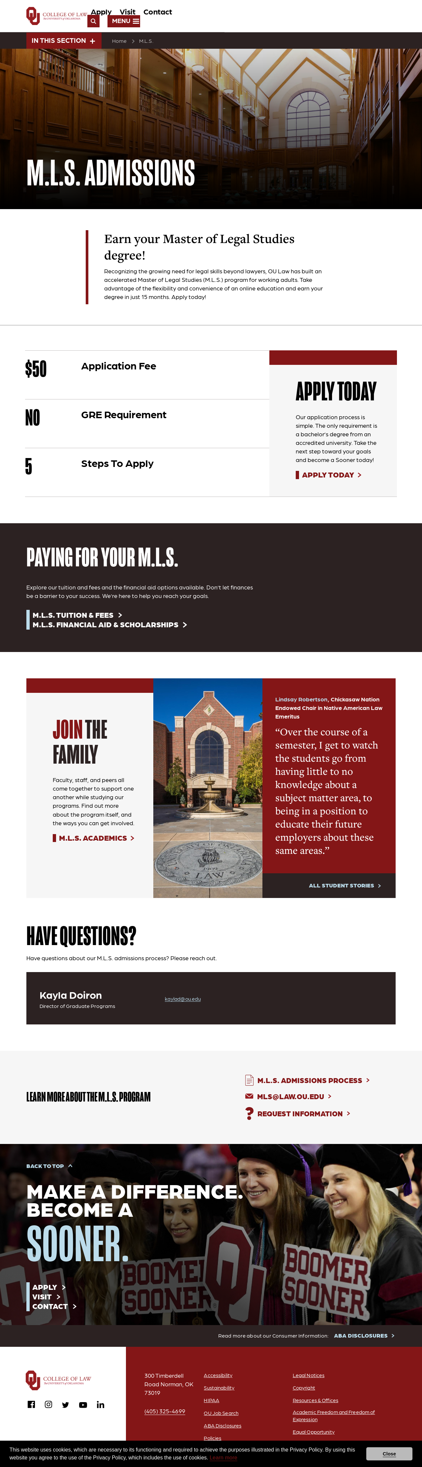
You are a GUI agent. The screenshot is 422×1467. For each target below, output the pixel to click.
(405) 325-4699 (165, 1415)
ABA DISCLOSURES (361, 1339)
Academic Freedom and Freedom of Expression (332, 1420)
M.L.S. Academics (94, 840)
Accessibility (216, 1379)
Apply (250, 17)
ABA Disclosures (221, 1429)
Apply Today (329, 476)
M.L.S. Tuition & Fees (74, 616)
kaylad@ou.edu (184, 1000)
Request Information (302, 1116)
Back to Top (45, 1168)
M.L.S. (146, 42)
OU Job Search (219, 1417)
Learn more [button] (223, 1457)
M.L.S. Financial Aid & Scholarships (108, 626)
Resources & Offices (315, 1404)
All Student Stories (341, 887)
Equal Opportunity (313, 1436)
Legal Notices (308, 1379)
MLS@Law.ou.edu (293, 1098)
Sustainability (217, 1392)
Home (119, 42)
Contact (307, 17)
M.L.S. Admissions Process (313, 1082)
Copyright (303, 1392)
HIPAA (209, 1404)
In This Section (63, 41)
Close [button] (389, 1453)
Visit (277, 17)
